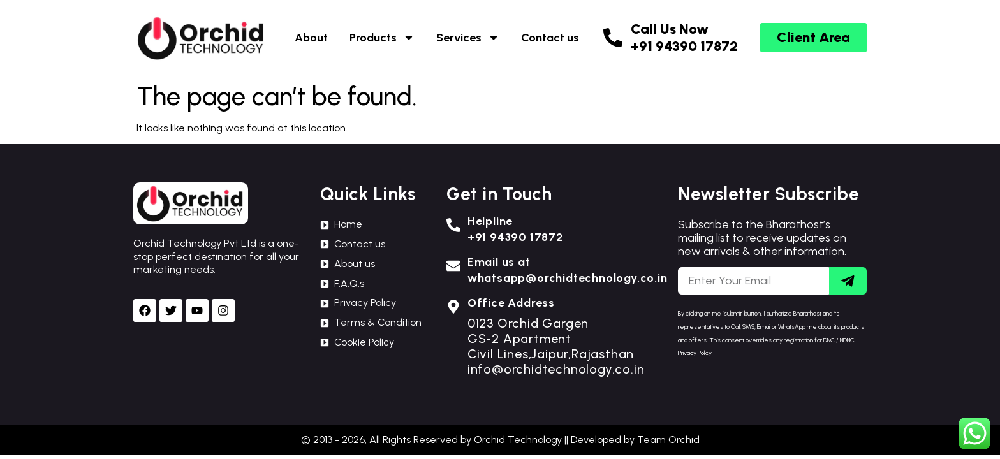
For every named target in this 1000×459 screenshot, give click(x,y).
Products (382, 37)
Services (467, 37)
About (311, 38)
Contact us (550, 38)
